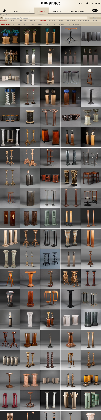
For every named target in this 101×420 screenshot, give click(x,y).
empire (32, 24)
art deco (61, 24)
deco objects (71, 21)
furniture (43, 21)
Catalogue (41, 11)
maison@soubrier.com (48, 212)
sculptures (80, 21)
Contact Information (76, 11)
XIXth (48, 24)
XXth (54, 24)
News (16, 11)
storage (32, 21)
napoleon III (40, 24)
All (13, 24)
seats (12, 21)
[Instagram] (14, 212)
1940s (68, 24)
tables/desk (23, 21)
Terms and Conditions (84, 212)
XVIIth (18, 24)
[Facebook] (12, 212)
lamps (61, 21)
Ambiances (57, 11)
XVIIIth (25, 24)
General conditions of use (71, 212)
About (27, 11)
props (87, 21)
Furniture (8, 15)
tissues (95, 21)
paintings (52, 21)
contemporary (77, 24)
